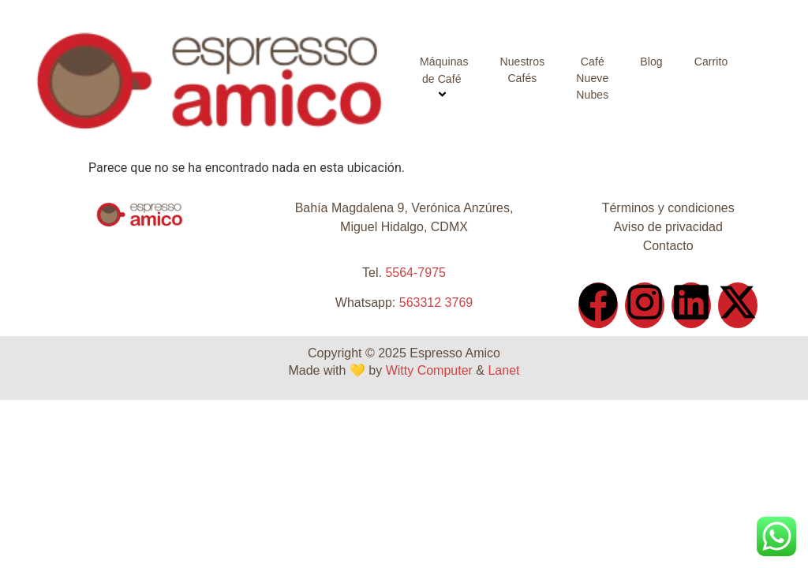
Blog (651, 61)
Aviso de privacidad (667, 227)
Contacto (668, 245)
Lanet (503, 370)
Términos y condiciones (668, 208)
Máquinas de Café (444, 79)
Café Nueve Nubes (592, 78)
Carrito (711, 61)
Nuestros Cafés (522, 69)
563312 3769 (436, 302)
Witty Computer (429, 370)
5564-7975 (415, 272)
